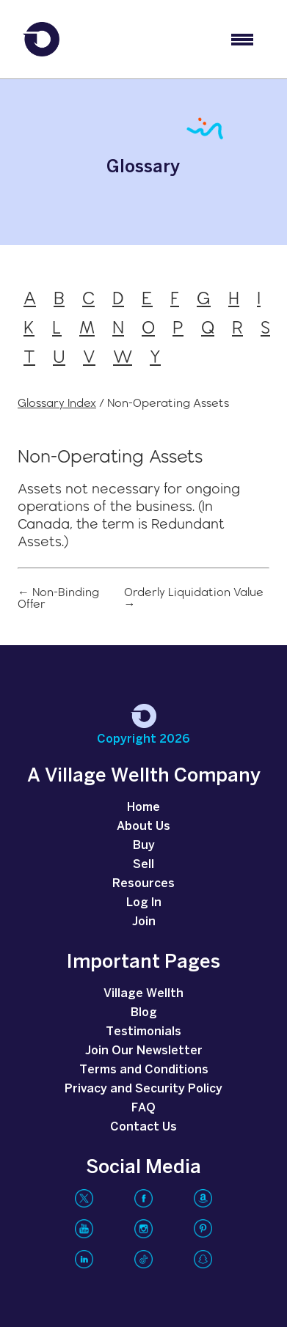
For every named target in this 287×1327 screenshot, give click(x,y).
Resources (143, 883)
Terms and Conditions (143, 1070)
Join (144, 921)
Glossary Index (57, 403)
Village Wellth (143, 993)
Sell (143, 864)
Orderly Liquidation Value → (194, 598)
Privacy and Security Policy (143, 1089)
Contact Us (143, 1127)
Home (143, 807)
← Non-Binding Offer (58, 598)
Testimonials (143, 1031)
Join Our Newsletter (144, 1050)
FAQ (143, 1108)
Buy (144, 845)
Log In (143, 902)
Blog (144, 1012)
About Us (143, 826)
